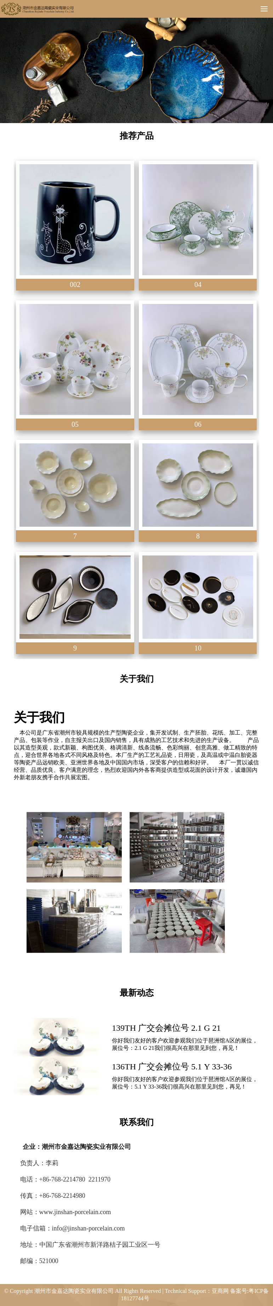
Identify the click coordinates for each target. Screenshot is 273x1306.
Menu (267, 9)
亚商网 (220, 1291)
